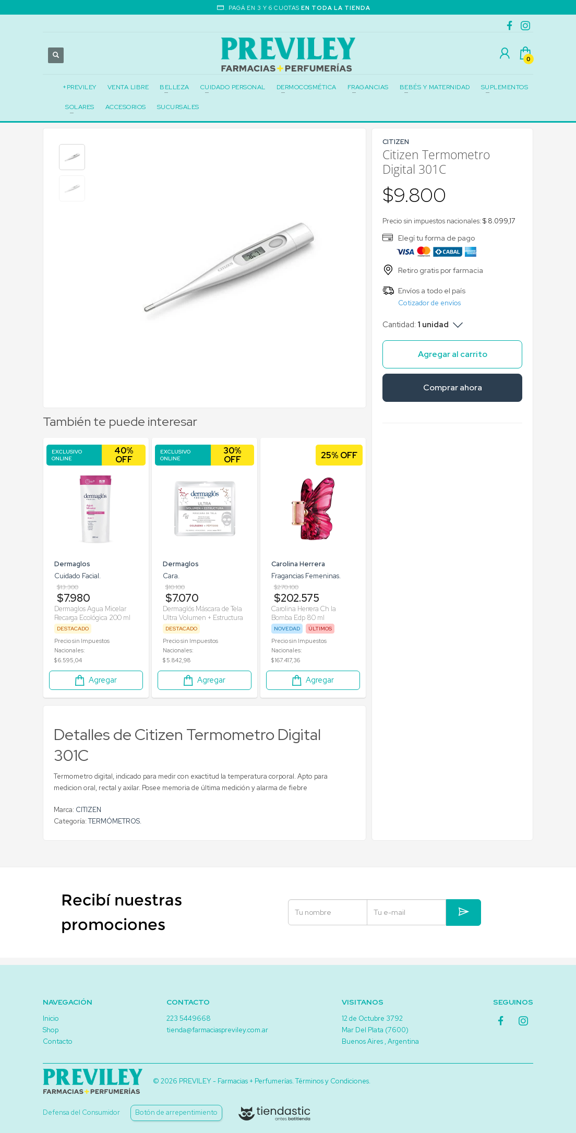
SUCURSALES (178, 107)
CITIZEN (88, 809)
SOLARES (79, 107)
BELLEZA (174, 87)
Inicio (51, 1018)
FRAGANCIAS (368, 87)
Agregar (95, 680)
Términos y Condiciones (332, 1081)
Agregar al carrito (452, 354)
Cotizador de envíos (429, 303)
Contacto (58, 1041)
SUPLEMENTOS (505, 87)
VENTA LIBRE (128, 87)
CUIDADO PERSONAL (233, 87)
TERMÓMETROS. (114, 821)
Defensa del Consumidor (81, 1112)
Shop (50, 1029)
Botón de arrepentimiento (176, 1112)
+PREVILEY (80, 87)
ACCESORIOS (125, 107)
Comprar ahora (452, 387)
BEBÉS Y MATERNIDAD (435, 87)
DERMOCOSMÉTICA (307, 87)
